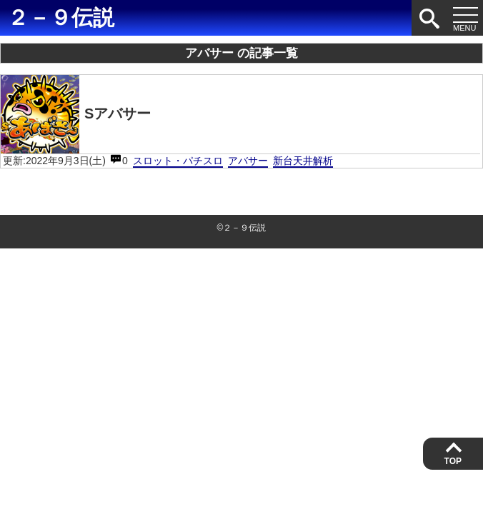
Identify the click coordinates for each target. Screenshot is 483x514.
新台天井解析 (303, 160)
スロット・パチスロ (178, 160)
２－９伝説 (60, 17)
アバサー (248, 160)
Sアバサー (76, 114)
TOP (453, 461)
